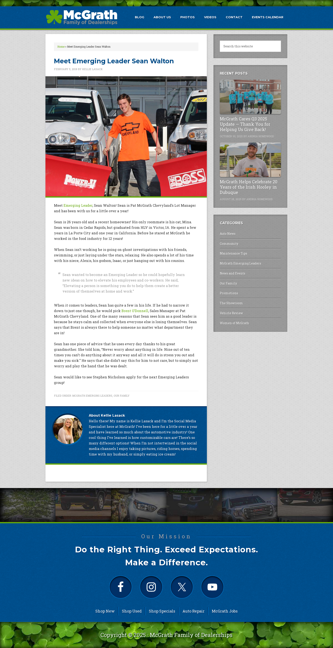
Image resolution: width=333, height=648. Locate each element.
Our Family (122, 395)
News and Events (232, 273)
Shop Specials (162, 611)
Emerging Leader (77, 205)
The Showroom (231, 303)
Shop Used (132, 611)
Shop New (105, 611)
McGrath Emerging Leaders (92, 395)
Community (229, 244)
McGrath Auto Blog (81, 17)
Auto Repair (193, 611)
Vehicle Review (231, 313)
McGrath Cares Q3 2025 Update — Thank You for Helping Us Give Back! (245, 124)
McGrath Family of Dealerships (191, 634)
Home (61, 46)
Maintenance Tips (233, 253)
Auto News (228, 234)
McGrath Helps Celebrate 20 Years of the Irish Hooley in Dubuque (248, 187)
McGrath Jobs (225, 611)
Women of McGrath (234, 323)
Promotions (229, 293)
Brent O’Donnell (134, 310)
